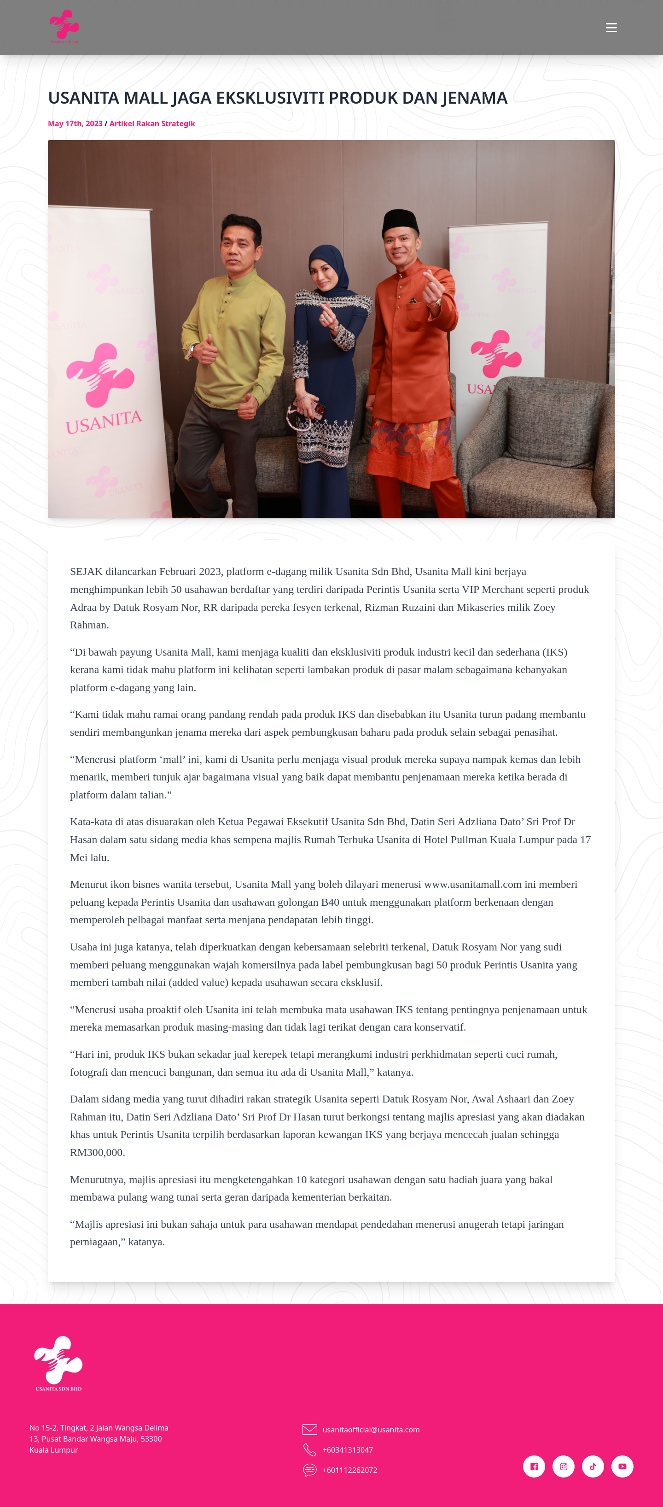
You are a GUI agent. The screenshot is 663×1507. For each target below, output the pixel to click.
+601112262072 (350, 1470)
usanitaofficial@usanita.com (371, 1430)
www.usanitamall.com (473, 884)
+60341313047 (348, 1450)
